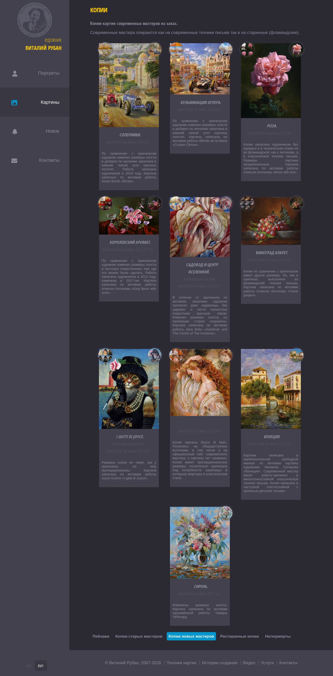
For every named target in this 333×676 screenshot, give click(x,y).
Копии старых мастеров (138, 636)
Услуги (267, 663)
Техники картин (182, 663)
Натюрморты (277, 636)
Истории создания (219, 663)
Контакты (288, 663)
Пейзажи (100, 636)
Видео (249, 663)
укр (28, 665)
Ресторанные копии (239, 636)
